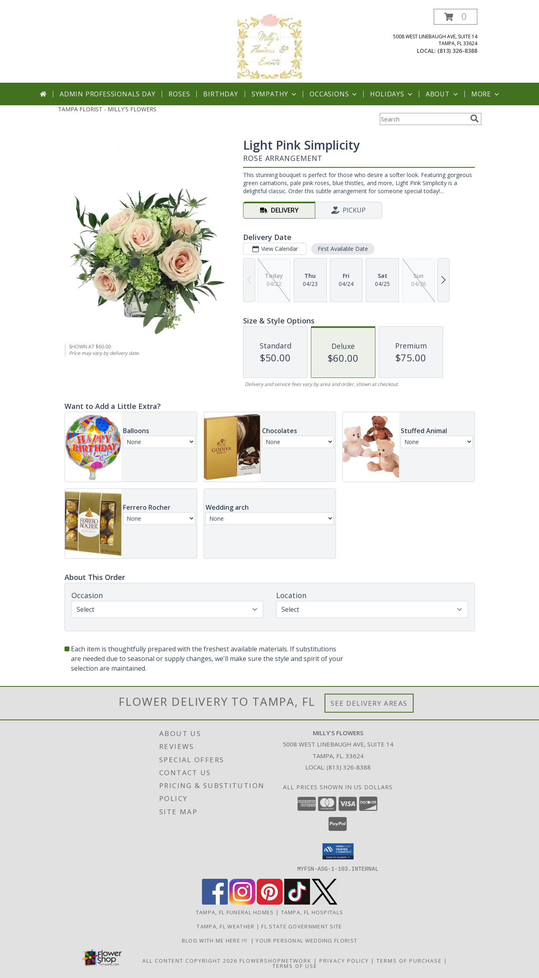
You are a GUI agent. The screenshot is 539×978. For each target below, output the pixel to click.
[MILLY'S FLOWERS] (269, 46)
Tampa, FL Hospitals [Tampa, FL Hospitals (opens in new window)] (312, 911)
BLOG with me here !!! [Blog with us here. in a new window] (216, 940)
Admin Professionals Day (107, 94)
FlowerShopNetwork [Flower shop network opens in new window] (275, 960)
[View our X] (324, 902)
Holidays (392, 94)
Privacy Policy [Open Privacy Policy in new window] (344, 960)
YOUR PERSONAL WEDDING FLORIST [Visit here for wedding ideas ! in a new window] (306, 940)
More (486, 94)
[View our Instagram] (242, 902)
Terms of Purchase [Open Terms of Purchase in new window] (409, 960)
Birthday (220, 94)
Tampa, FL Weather (225, 926)
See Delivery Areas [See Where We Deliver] (369, 703)
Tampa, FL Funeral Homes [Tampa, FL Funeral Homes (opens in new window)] (235, 911)
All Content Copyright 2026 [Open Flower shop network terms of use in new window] (189, 960)
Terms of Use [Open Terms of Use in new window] (295, 965)
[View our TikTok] (297, 902)
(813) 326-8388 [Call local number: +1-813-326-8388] (457, 50)
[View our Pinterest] (270, 902)
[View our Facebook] (215, 902)
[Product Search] (423, 119)
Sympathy (275, 94)
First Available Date (342, 248)
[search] (474, 118)
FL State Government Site (301, 926)
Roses (179, 94)
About (443, 94)
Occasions (334, 94)
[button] (455, 17)
